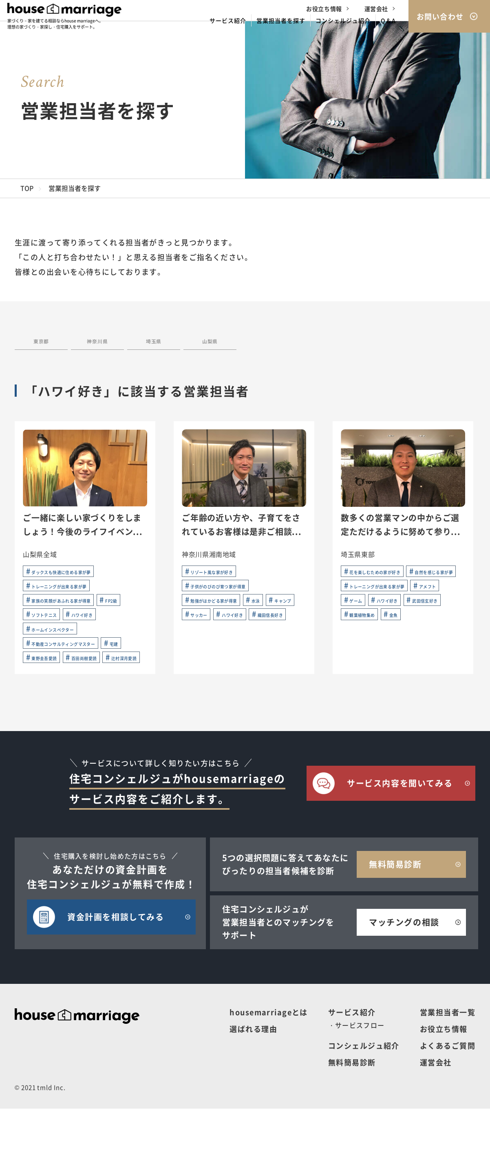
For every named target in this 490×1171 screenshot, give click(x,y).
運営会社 (376, 8)
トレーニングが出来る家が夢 (71, 597)
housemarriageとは (269, 1074)
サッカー (245, 631)
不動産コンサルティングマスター (77, 683)
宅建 (36, 700)
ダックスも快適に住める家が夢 (74, 580)
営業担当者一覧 (447, 1074)
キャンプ (201, 631)
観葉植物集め (367, 666)
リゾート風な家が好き (221, 580)
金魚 (411, 666)
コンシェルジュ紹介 (364, 1108)
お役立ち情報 (324, 8)
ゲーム (401, 631)
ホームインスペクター (62, 666)
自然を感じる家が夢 (376, 597)
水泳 (284, 614)
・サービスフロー (356, 1087)
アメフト (360, 631)
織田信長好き (258, 648)
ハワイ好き (46, 648)
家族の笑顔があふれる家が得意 (74, 614)
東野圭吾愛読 (80, 700)
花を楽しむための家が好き (386, 580)
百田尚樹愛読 (49, 717)
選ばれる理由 (253, 1091)
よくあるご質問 (447, 1108)
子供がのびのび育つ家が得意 (230, 597)
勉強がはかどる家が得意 (224, 614)
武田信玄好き (417, 648)
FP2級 (39, 631)
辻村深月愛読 (106, 717)
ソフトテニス (86, 631)
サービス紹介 (352, 1074)
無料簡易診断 (352, 1124)
